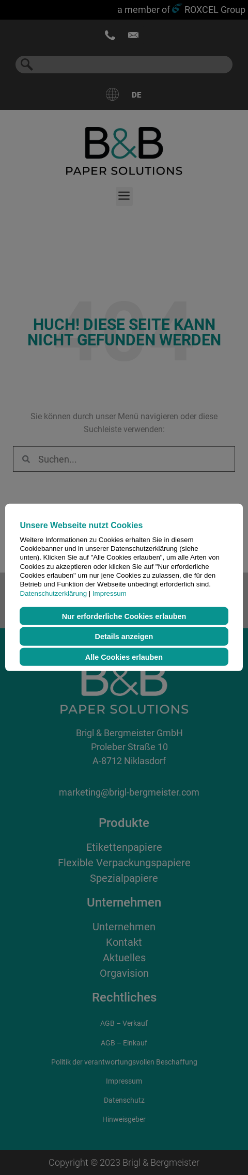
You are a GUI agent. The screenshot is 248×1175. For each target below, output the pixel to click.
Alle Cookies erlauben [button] (124, 657)
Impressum (109, 593)
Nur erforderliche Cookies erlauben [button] (124, 616)
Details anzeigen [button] (124, 636)
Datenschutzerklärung (53, 593)
